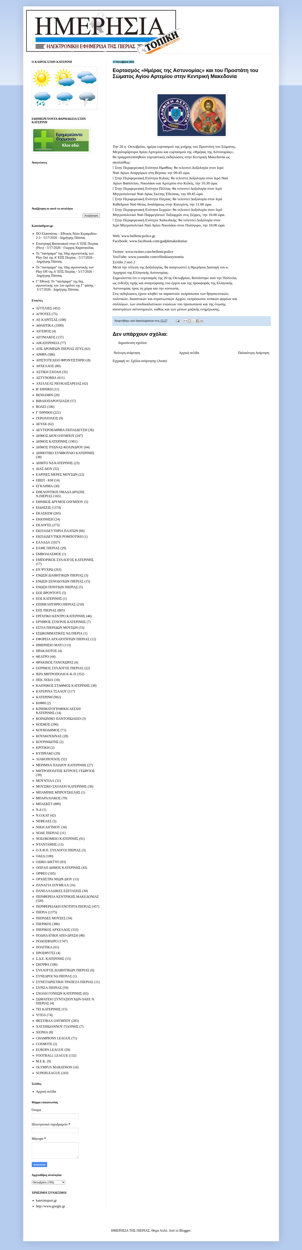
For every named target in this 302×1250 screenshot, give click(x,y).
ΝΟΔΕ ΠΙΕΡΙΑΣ (47, 833)
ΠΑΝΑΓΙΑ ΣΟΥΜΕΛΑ (52, 885)
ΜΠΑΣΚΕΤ (44, 804)
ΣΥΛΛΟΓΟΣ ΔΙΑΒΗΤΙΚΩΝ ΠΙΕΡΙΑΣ (63, 970)
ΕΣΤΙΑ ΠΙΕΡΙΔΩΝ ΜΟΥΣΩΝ (57, 627)
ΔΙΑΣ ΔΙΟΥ (44, 469)
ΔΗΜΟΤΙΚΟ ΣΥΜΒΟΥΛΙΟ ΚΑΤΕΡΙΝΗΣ (65, 453)
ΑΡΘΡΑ (41, 354)
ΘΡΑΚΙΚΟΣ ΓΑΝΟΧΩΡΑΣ (55, 662)
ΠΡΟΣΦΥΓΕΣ (46, 953)
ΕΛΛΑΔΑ (43, 542)
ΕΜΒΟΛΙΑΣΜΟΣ (48, 554)
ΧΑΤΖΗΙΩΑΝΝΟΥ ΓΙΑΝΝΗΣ (57, 1026)
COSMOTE (44, 1044)
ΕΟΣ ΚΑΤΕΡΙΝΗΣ (49, 598)
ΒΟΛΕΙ (41, 406)
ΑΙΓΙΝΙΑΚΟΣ (45, 337)
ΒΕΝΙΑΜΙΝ (44, 395)
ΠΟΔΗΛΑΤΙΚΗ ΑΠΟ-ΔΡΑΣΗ (57, 935)
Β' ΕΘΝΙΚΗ (44, 389)
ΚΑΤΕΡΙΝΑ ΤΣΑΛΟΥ (51, 691)
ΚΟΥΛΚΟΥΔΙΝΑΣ (49, 736)
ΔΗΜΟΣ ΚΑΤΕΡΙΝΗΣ (52, 441)
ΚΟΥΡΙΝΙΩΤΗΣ (47, 742)
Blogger (184, 1230)
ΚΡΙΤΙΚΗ (43, 747)
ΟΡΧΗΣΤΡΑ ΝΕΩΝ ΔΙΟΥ (54, 879)
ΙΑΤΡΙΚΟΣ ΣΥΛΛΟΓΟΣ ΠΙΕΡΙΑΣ (60, 668)
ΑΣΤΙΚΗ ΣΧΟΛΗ (48, 372)
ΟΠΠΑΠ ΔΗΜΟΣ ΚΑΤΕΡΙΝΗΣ (58, 867)
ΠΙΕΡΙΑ (41, 912)
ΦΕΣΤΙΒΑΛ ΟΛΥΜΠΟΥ (53, 1021)
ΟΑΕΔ (40, 856)
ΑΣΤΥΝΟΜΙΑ (46, 377)
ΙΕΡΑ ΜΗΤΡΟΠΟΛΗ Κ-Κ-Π (56, 674)
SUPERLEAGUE (48, 1073)
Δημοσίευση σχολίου (132, 343)
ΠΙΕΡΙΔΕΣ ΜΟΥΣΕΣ (51, 918)
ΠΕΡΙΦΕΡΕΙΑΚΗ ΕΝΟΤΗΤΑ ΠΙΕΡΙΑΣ (63, 906)
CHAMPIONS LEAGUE (53, 1038)
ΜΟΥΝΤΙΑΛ (45, 780)
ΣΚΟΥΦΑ (42, 964)
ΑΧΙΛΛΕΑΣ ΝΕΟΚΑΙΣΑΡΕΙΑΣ (58, 383)
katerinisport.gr (46, 1200)
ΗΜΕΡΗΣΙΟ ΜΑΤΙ (49, 645)
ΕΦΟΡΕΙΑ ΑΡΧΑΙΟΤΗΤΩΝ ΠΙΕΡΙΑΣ (63, 639)
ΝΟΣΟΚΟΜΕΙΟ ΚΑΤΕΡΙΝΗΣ (57, 838)
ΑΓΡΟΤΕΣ (43, 314)
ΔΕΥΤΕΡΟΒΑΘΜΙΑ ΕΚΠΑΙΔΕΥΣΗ (61, 430)
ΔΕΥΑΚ (41, 424)
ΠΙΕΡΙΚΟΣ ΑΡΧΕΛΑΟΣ (53, 929)
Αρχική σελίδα (189, 353)
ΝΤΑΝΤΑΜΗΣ (46, 844)
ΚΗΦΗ (41, 703)
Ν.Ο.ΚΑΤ (42, 815)
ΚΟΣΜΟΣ (43, 724)
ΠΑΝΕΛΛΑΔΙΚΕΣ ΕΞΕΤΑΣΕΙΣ (58, 891)
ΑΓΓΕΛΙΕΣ (44, 308)
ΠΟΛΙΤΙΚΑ (44, 947)
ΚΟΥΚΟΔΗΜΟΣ (48, 730)
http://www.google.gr (50, 1206)
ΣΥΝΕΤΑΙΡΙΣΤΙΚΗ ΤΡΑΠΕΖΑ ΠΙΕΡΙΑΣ (64, 982)
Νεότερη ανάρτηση (127, 353)
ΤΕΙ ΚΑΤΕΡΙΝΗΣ (48, 1009)
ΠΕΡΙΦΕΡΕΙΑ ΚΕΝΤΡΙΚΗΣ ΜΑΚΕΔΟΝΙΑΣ (67, 896)
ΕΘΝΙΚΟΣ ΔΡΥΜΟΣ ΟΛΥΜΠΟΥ (59, 502)
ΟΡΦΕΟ (41, 873)
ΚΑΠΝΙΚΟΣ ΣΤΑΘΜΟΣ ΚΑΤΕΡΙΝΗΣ (63, 685)
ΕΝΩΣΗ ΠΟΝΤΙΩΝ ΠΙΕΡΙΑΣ (57, 587)
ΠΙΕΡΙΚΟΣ (43, 924)
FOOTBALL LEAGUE (52, 1055)
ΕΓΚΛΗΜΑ (44, 486)
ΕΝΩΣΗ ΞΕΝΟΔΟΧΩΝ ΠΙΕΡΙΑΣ (60, 581)
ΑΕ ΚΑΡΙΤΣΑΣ (47, 320)
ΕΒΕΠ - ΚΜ (44, 480)
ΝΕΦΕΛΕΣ (44, 821)
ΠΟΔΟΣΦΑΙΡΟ (47, 941)
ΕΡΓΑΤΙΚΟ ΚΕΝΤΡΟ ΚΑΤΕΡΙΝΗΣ (60, 616)
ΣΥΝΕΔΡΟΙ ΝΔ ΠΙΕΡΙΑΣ (54, 976)
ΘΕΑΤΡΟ (42, 656)
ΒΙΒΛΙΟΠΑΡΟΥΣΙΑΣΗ (52, 401)
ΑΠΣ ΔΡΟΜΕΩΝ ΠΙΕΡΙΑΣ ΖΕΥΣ (60, 349)
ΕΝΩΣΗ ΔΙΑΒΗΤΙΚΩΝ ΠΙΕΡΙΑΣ (59, 575)
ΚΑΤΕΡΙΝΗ (44, 697)
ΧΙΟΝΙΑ (42, 1032)
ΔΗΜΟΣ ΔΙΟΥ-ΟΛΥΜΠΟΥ (55, 435)
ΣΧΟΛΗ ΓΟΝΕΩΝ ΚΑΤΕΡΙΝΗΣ (59, 993)
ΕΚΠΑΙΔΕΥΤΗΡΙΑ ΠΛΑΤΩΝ (57, 531)
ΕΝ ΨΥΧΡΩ (44, 569)
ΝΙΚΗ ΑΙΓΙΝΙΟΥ (48, 827)
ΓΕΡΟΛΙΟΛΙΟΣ (47, 418)
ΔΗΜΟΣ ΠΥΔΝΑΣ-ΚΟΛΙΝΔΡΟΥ (59, 447)
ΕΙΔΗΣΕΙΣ (43, 507)
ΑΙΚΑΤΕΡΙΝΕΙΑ (47, 343)
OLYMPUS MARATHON (54, 1067)
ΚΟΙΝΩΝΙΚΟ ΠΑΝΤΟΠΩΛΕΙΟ (58, 718)
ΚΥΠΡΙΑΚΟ (44, 753)
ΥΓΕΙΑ (41, 1015)
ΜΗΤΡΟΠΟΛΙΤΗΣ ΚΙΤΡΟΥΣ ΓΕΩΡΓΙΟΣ (65, 771)
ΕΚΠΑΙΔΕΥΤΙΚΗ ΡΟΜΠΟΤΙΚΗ (59, 536)
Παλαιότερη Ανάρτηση (253, 353)
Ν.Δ (39, 809)
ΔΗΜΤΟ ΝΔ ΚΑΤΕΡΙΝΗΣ (54, 463)
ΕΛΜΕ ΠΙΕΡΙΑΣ (48, 548)
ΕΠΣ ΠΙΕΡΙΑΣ (46, 610)
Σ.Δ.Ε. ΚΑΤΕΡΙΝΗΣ (50, 958)
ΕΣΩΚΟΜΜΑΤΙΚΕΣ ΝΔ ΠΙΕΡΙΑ (59, 633)
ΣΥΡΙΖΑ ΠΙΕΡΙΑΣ (49, 987)
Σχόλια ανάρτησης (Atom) (149, 361)
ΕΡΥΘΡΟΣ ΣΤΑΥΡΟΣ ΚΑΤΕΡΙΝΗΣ (61, 622)
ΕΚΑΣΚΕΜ (44, 513)
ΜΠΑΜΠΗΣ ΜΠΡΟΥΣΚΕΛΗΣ (58, 792)
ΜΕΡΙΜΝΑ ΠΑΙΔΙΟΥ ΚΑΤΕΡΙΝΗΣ (61, 765)
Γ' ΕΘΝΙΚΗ (44, 412)
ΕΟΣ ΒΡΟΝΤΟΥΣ (48, 593)
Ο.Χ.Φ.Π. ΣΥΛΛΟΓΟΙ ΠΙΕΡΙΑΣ (58, 850)
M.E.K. (41, 1061)
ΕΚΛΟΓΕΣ (43, 525)
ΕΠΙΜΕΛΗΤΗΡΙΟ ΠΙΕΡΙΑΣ (56, 604)
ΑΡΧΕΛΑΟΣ (45, 366)
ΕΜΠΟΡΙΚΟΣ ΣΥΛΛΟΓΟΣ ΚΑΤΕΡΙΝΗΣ (65, 560)
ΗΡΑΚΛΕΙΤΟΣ (46, 651)
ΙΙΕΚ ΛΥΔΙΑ (44, 680)
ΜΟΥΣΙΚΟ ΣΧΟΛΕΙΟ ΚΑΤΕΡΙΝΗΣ (61, 786)
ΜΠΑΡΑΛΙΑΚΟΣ (48, 798)
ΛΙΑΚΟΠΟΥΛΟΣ (48, 759)
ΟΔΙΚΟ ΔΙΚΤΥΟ (47, 862)
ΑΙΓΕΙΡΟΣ (43, 331)
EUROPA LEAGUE (50, 1050)
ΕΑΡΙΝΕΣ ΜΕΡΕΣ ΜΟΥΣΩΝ (57, 474)
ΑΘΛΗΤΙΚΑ (45, 325)
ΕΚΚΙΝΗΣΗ (44, 519)
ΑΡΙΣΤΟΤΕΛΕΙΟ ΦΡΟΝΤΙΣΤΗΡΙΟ (61, 360)
